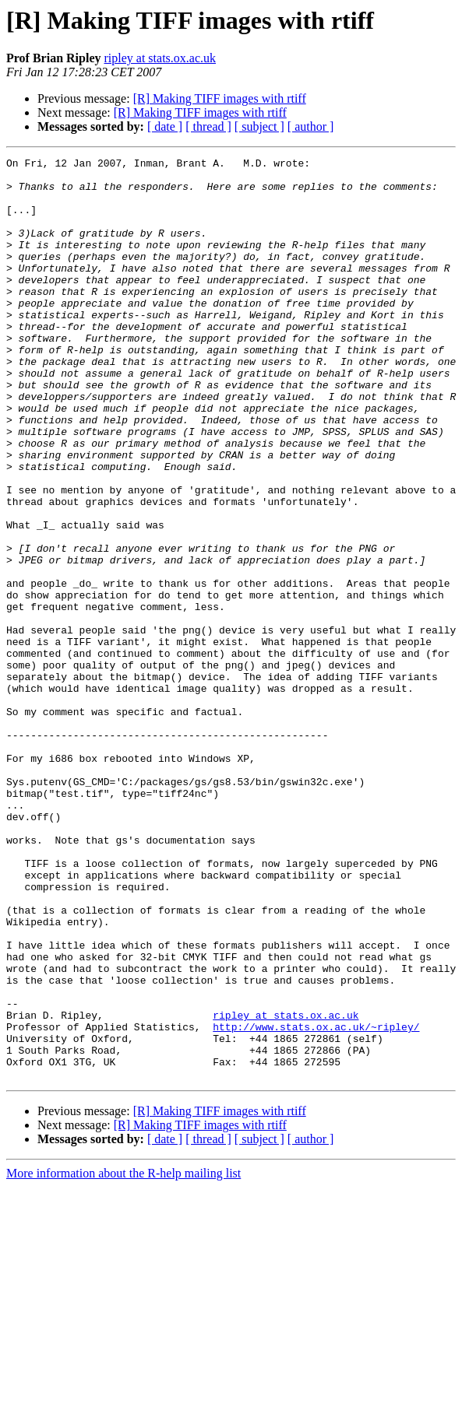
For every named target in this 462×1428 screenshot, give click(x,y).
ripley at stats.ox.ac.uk (160, 58)
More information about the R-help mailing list (123, 1357)
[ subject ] (259, 126)
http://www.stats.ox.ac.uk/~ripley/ (316, 1202)
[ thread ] (208, 126)
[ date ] (164, 126)
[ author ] (310, 126)
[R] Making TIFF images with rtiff (219, 98)
